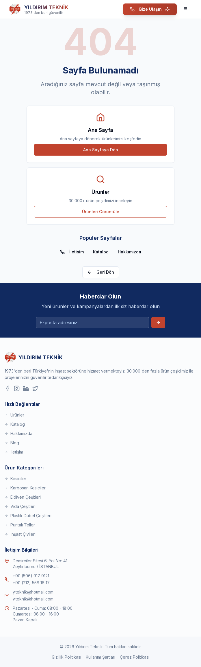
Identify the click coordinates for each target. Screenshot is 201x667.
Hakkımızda (129, 251)
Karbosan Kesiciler (25, 487)
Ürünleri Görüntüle (100, 211)
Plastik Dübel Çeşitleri (28, 515)
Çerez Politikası (134, 657)
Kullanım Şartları (100, 657)
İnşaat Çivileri (20, 534)
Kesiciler (15, 478)
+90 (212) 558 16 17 (31, 582)
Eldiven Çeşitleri (23, 497)
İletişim (72, 251)
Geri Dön (100, 272)
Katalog (101, 251)
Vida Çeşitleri (20, 506)
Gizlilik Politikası (66, 657)
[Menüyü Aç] (186, 9)
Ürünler (14, 414)
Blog (12, 442)
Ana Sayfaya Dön (100, 149)
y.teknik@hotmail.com (33, 591)
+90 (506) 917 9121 (31, 575)
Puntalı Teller (20, 524)
